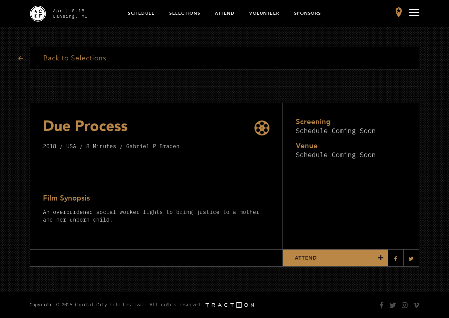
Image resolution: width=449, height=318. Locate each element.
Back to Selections (74, 58)
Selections (184, 13)
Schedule (141, 13)
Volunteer (264, 13)
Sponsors (307, 13)
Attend (224, 13)
